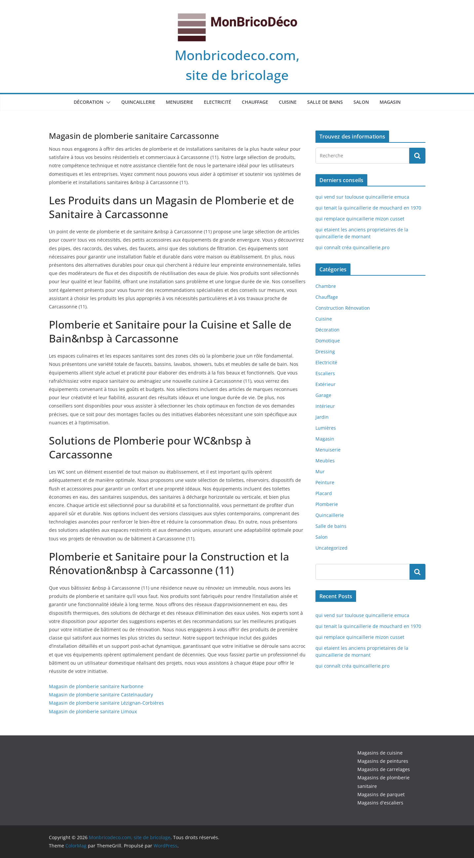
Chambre (325, 286)
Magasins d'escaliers (380, 803)
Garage (323, 395)
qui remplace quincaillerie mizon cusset (359, 218)
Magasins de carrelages (383, 769)
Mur (320, 471)
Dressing (325, 351)
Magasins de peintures (382, 761)
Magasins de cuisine (380, 753)
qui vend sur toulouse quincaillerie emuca (362, 197)
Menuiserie (179, 102)
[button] (107, 102)
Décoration (88, 102)
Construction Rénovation (342, 308)
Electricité (217, 102)
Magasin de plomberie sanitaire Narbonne (96, 686)
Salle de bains (325, 102)
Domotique (327, 340)
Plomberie (326, 504)
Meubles (325, 460)
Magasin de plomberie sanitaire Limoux (93, 711)
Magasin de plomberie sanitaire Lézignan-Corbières (106, 703)
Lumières (325, 428)
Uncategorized (331, 548)
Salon (361, 102)
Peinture (324, 482)
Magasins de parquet (381, 794)
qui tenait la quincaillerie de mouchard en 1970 (368, 208)
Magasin (390, 102)
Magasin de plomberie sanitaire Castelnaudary (101, 694)
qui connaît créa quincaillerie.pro (352, 247)
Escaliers (325, 373)
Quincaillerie (138, 102)
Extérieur (325, 384)
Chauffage (255, 102)
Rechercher (417, 571)
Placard (323, 493)
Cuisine (288, 102)
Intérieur (325, 406)
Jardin (322, 417)
